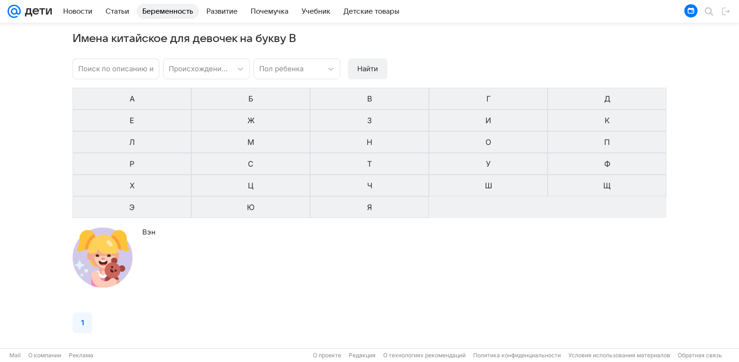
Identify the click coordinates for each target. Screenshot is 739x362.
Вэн (149, 143)
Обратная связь (700, 355)
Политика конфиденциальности (517, 355)
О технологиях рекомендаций (424, 355)
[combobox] (197, 68)
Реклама (81, 355)
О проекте (327, 355)
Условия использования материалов (619, 355)
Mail (15, 355)
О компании (44, 355)
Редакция (362, 355)
